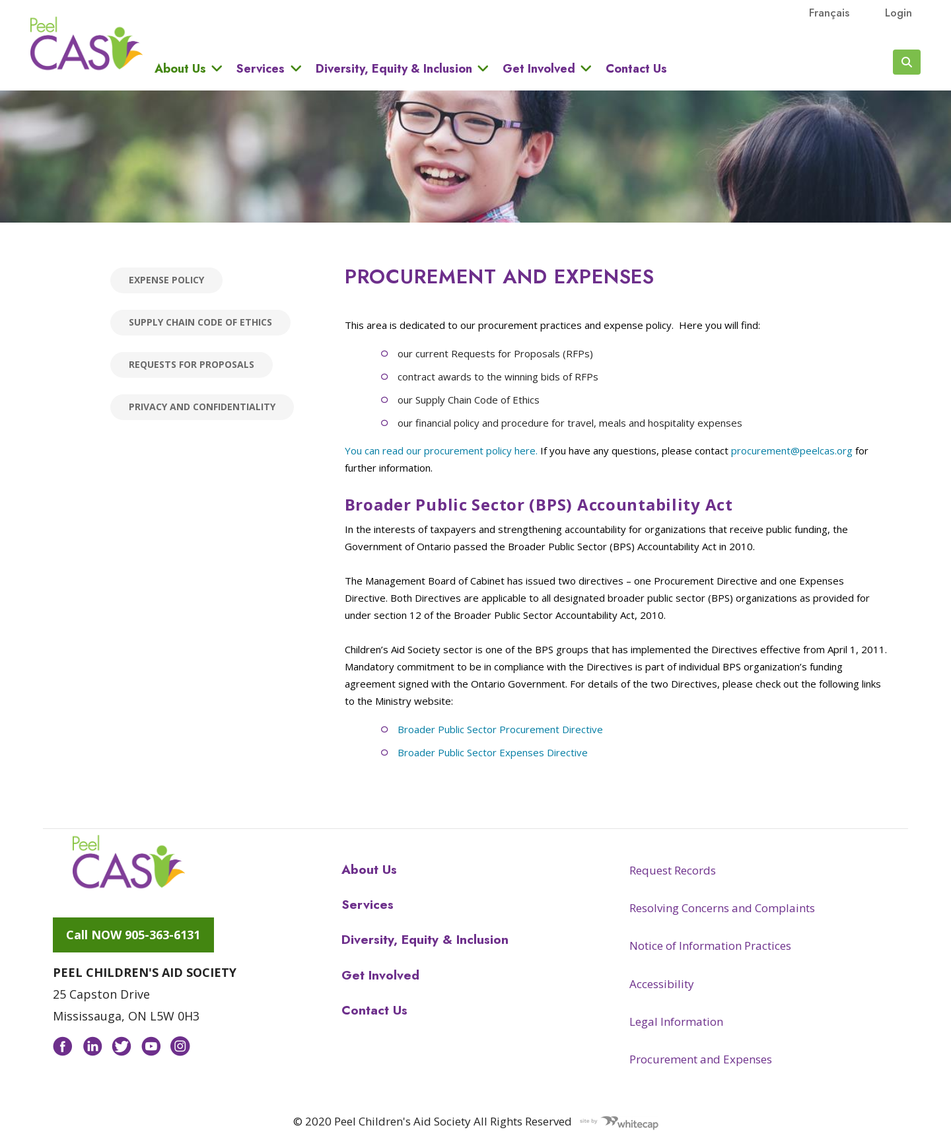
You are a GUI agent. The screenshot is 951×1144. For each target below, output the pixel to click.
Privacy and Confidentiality (202, 406)
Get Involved (539, 68)
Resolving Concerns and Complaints (722, 907)
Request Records (672, 870)
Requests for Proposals (191, 364)
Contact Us (636, 68)
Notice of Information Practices (710, 945)
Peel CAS (86, 44)
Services (260, 68)
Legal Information (676, 1021)
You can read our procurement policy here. (441, 450)
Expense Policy (166, 279)
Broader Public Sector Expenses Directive (493, 752)
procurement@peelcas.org (792, 450)
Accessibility (661, 983)
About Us (180, 68)
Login (898, 12)
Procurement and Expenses (700, 1059)
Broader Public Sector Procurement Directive (500, 729)
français (829, 12)
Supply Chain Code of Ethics (200, 322)
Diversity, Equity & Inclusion (394, 68)
